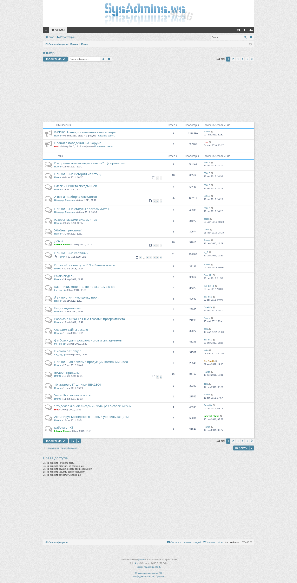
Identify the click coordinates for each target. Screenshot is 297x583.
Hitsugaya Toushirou (64, 200)
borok (207, 219)
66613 (207, 162)
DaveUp (208, 275)
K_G (206, 252)
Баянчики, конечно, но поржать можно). (84, 286)
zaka (206, 329)
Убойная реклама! (67, 230)
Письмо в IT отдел (67, 351)
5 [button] (247, 59)
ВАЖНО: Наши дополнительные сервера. (85, 132)
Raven (57, 135)
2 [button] (233, 59)
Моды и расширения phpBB (148, 573)
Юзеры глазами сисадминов (75, 219)
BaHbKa (208, 296)
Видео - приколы (67, 372)
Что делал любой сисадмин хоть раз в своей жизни (93, 406)
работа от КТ (63, 427)
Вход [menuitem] (246, 30)
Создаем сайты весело (71, 329)
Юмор (49, 53)
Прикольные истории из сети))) (77, 174)
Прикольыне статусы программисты (81, 209)
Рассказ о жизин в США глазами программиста (89, 319)
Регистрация (67, 37)
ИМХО (57, 268)
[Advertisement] (148, 92)
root (56, 146)
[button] (252, 59)
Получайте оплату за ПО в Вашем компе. (85, 265)
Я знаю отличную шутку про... (76, 297)
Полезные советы (106, 135)
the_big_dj (59, 290)
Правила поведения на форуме (77, 143)
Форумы (60, 29)
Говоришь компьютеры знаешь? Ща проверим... (91, 163)
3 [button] (238, 59)
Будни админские (67, 308)
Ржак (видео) (63, 276)
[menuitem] (239, 30)
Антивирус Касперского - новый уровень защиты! (91, 417)
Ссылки (47, 30)
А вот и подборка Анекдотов (75, 196)
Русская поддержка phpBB (148, 567)
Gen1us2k (209, 361)
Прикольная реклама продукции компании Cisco (91, 362)
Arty (136, 563)
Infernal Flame (62, 244)
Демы (58, 241)
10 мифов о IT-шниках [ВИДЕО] (77, 384)
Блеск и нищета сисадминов (75, 186)
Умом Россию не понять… (73, 395)
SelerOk (208, 405)
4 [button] (242, 59)
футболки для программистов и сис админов (88, 340)
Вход (51, 37)
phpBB (141, 559)
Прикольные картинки (71, 253)
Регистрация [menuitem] (252, 30)
